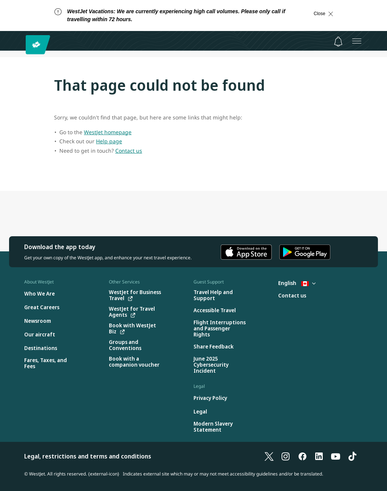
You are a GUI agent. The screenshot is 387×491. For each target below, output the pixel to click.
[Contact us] (292, 295)
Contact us (128, 150)
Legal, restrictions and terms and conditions (87, 456)
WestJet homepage (108, 132)
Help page (109, 141)
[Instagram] (285, 456)
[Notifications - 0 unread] (338, 42)
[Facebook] (302, 456)
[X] (269, 456)
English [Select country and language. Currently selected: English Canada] (297, 283)
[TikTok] (352, 456)
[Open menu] (356, 40)
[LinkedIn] (319, 456)
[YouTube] (335, 456)
